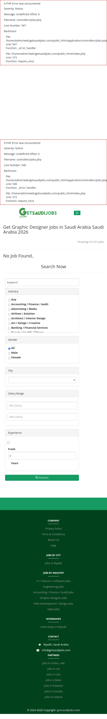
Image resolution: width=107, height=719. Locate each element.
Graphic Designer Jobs (53, 598)
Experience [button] (15, 432)
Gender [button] (12, 339)
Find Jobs (41, 477)
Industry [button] (13, 291)
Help (53, 545)
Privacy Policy (53, 528)
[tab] (42, 291)
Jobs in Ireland (53, 697)
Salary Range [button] (16, 393)
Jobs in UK (53, 669)
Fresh (11, 449)
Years (14, 463)
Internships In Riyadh (53, 627)
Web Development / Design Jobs (53, 603)
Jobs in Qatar (53, 680)
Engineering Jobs (53, 586)
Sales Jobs (53, 609)
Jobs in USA (53, 674)
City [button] (10, 370)
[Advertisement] (35, 102)
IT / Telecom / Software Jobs (54, 581)
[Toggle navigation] (77, 213)
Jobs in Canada (53, 691)
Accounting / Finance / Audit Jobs (53, 592)
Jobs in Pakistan (53, 685)
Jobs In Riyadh (53, 563)
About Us (53, 540)
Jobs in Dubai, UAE (53, 663)
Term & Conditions (53, 534)
